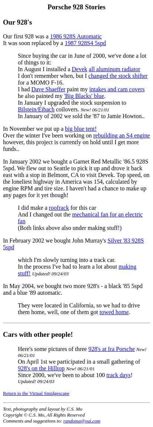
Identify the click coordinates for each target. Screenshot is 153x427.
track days (118, 375)
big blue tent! (81, 129)
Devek (79, 69)
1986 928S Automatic (76, 36)
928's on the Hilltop (41, 368)
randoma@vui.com (82, 421)
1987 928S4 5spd (85, 43)
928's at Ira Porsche (111, 349)
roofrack (59, 208)
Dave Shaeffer (48, 89)
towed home (114, 312)
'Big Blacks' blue (84, 96)
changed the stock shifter (118, 76)
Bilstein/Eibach (36, 109)
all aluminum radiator (114, 69)
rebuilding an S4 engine (121, 135)
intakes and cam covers (117, 89)
